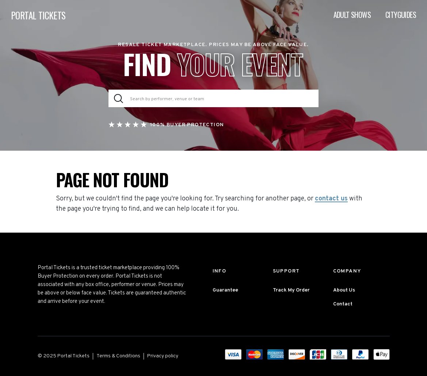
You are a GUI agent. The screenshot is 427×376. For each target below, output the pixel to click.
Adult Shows (352, 14)
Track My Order (291, 290)
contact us (331, 199)
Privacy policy (162, 356)
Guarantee (225, 290)
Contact (342, 304)
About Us (344, 290)
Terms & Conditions (118, 356)
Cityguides (400, 14)
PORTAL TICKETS (38, 15)
